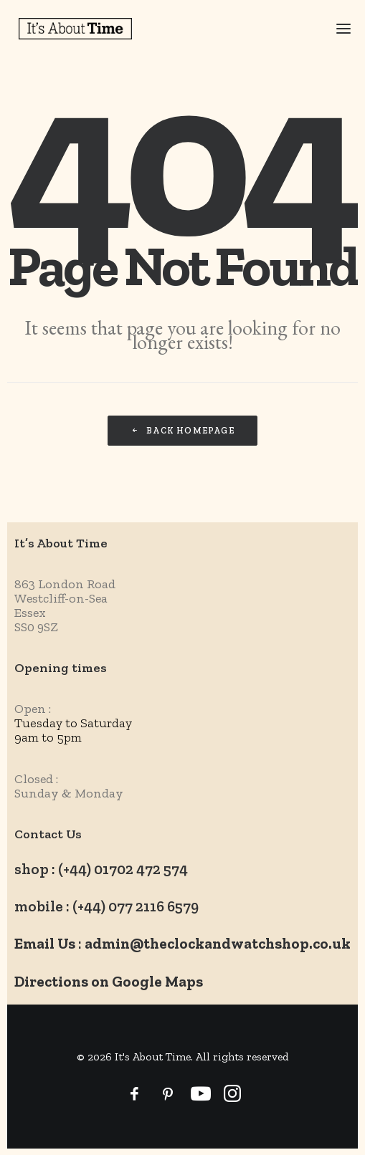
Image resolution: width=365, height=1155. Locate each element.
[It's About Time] (75, 28)
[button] (334, 28)
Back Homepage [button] (182, 431)
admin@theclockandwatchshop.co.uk (218, 943)
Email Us (44, 943)
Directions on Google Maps (108, 981)
